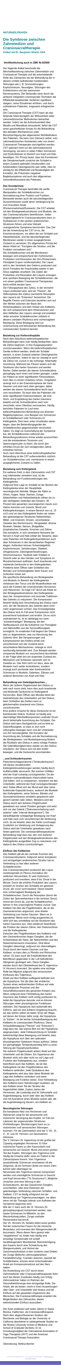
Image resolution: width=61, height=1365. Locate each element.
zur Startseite (30, 10)
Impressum (48, 1357)
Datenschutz (30, 1358)
